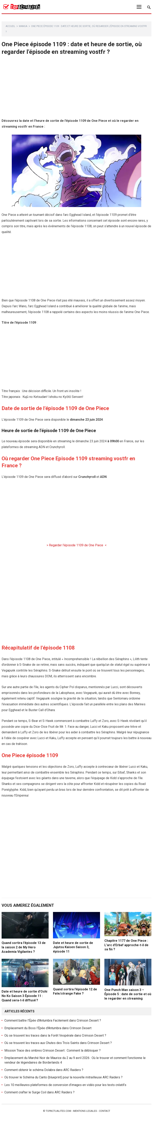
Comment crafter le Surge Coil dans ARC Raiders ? (39, 1092)
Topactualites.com (58, 1110)
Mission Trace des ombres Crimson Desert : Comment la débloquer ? (52, 1050)
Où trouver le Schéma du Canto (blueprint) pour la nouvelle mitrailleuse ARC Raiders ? (63, 1077)
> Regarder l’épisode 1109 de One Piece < (77, 545)
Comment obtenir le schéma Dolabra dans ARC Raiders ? (43, 1070)
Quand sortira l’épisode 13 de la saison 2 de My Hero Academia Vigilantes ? (24, 947)
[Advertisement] (77, 88)
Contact (104, 1110)
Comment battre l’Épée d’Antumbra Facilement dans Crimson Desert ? (52, 1020)
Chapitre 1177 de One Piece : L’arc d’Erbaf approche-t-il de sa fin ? (126, 945)
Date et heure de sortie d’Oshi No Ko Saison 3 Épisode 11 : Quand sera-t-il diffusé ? (24, 996)
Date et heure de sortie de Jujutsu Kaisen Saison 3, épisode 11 (73, 947)
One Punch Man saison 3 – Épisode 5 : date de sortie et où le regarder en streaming (127, 994)
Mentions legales (85, 1110)
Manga (23, 26)
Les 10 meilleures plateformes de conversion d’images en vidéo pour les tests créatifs (65, 1085)
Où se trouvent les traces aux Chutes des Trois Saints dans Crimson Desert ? (58, 1043)
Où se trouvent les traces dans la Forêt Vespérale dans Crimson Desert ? (55, 1035)
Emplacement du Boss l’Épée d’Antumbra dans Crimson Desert (47, 1028)
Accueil (10, 26)
